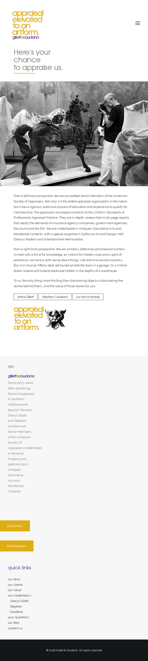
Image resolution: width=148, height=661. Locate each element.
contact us (15, 628)
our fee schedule (88, 297)
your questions (18, 617)
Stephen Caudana (55, 297)
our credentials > (20, 595)
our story (14, 579)
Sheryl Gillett (25, 297)
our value (14, 590)
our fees (13, 622)
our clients (15, 585)
